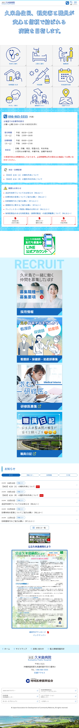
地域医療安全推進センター (8, 696)
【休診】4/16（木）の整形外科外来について (23, 179)
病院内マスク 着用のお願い (39, 222)
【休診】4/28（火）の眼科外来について (22, 175)
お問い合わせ (38, 649)
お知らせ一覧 (41, 527)
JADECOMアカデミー (9, 691)
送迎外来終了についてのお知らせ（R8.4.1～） (24, 192)
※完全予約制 (63, 222)
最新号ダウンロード (37, 632)
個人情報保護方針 (57, 649)
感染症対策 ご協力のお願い (15, 222)
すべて (11, 475)
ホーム (7, 649)
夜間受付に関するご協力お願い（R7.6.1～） (23, 205)
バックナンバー (39, 635)
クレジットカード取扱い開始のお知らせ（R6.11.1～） (27, 209)
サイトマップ (21, 649)
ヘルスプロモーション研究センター (47, 696)
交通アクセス (39, 672)
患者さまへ (30, 475)
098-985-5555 (18, 116)
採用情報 (49, 475)
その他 (68, 475)
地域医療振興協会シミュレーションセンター (49, 690)
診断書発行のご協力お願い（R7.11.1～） (22, 201)
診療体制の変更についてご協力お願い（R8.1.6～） (26, 196)
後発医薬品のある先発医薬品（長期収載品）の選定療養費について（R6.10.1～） (39, 213)
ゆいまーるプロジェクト (10, 701)
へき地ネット (45, 701)
